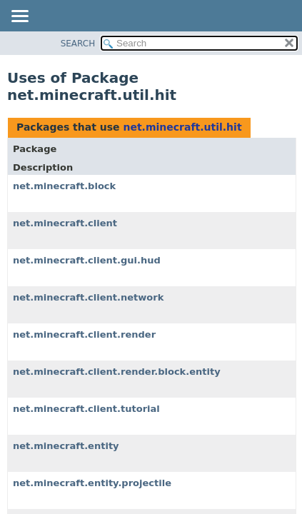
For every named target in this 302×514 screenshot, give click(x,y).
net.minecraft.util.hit (182, 127)
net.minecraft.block (64, 186)
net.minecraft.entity (66, 445)
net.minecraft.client (65, 223)
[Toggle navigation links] (19, 17)
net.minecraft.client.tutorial (86, 408)
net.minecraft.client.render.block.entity (117, 371)
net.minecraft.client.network (88, 297)
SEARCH (78, 44)
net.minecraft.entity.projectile (92, 483)
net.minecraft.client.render (84, 334)
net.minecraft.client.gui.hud (87, 260)
